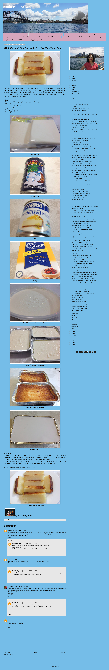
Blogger (57, 666)
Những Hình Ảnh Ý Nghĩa (53, 37)
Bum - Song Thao (76, 106)
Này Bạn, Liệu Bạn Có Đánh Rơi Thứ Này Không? (83, 236)
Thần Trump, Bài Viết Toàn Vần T (79, 270)
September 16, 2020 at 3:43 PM (30, 602)
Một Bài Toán (75, 202)
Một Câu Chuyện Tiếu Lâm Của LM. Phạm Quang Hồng (84, 155)
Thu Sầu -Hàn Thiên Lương (78, 100)
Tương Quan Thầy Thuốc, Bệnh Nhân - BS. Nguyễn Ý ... (84, 274)
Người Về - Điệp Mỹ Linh (77, 208)
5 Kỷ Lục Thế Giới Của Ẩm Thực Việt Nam (81, 255)
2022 (72, 85)
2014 (72, 342)
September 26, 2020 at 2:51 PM (20, 620)
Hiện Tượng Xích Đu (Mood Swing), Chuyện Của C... (84, 170)
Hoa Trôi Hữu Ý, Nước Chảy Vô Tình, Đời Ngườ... (83, 210)
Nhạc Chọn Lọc (69, 34)
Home (35, 652)
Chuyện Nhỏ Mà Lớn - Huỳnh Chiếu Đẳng (81, 185)
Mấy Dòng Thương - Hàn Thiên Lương (80, 119)
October (74, 96)
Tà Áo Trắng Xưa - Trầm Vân (78, 214)
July (73, 315)
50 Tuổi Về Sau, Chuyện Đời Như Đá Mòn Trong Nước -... (85, 272)
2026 (72, 76)
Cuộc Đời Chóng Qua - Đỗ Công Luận (80, 227)
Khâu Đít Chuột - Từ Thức (78, 299)
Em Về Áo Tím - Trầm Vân (78, 159)
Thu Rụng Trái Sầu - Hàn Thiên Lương (80, 257)
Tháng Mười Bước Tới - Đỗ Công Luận (80, 108)
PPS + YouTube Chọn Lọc (37, 37)
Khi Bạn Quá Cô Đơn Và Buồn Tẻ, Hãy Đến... (82, 151)
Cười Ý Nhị (24, 37)
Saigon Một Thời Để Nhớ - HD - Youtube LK (82, 253)
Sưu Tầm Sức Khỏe (81, 34)
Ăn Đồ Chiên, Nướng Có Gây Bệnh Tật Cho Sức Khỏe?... (84, 138)
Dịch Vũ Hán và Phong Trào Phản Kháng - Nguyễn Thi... (84, 121)
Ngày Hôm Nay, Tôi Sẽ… (77, 295)
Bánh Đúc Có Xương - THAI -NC (79, 110)
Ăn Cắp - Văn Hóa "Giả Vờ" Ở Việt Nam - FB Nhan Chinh (85, 157)
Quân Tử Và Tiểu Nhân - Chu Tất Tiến (80, 291)
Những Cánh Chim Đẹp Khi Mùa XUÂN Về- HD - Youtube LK (86, 123)
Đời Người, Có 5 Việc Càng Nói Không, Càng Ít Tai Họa (84, 117)
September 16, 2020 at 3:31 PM (30, 543)
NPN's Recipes (92, 34)
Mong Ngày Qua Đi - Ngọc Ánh (79, 265)
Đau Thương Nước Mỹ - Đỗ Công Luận (80, 267)
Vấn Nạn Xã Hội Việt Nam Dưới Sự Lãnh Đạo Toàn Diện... (85, 248)
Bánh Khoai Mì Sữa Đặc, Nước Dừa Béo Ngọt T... (83, 240)
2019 (72, 331)
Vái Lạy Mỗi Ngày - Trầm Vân (79, 136)
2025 (72, 78)
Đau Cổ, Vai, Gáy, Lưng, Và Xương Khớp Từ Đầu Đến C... (85, 206)
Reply (9, 537)
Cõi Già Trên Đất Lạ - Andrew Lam (80, 197)
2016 (72, 338)
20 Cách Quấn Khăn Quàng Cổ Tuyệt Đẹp (81, 168)
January (74, 328)
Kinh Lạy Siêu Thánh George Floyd (80, 187)
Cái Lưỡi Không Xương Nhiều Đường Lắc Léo (82, 212)
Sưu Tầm (32, 34)
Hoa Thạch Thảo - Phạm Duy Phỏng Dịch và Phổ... (83, 278)
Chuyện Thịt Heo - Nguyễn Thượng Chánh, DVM (83, 229)
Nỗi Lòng (74, 287)
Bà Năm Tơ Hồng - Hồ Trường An (79, 234)
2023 (72, 83)
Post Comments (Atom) (15, 654)
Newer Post (7, 652)
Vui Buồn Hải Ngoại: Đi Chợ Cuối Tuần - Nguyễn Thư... (84, 148)
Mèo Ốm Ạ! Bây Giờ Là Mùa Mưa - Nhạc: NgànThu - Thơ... (85, 114)
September (74, 98)
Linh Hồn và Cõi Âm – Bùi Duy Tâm (80, 259)
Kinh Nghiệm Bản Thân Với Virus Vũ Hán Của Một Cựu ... (85, 165)
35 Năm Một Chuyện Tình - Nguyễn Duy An (82, 161)
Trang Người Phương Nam (12, 37)
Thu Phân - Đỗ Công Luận (78, 183)
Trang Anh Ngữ (97, 37)
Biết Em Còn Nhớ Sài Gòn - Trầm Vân (80, 238)
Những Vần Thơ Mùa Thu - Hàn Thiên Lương (82, 276)
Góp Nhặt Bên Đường (56, 34)
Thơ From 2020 (72, 37)
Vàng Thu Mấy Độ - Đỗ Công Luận (80, 140)
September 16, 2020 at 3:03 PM (21, 586)
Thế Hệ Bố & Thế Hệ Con (77, 134)
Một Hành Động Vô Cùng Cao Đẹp (80, 176)
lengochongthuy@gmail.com (14, 559)
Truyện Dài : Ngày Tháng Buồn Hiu (33, 39)
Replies (11, 540)
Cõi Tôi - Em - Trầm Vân (77, 178)
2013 (72, 344)
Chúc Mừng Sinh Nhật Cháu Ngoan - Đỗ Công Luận (83, 163)
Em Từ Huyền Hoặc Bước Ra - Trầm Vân (81, 285)
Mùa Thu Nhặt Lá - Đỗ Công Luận (79, 131)
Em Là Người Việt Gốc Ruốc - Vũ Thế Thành (82, 263)
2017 (72, 335)
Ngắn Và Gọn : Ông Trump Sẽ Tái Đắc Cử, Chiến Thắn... (84, 221)
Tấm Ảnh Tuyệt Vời (76, 112)
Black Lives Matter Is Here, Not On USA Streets (82, 146)
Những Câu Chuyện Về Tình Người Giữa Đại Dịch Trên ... (85, 102)
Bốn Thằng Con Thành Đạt (78, 297)
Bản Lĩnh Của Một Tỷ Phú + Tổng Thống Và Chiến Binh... (85, 174)
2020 (72, 89)
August (74, 313)
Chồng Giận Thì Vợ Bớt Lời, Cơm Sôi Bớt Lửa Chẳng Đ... (85, 280)
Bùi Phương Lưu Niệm (84, 37)
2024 (72, 80)
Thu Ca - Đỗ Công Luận (77, 204)
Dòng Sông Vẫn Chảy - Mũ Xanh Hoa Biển (81, 193)
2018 (72, 333)
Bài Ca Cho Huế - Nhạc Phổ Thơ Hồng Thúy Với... (83, 293)
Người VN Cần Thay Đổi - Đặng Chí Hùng (81, 225)
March (73, 324)
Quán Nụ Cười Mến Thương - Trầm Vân (81, 191)
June (73, 317)
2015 (72, 340)
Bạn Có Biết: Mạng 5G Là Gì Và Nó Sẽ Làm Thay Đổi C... (85, 129)
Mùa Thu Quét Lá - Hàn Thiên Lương (80, 172)
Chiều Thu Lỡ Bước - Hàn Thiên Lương (81, 223)
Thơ (64, 37)
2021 (72, 87)
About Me (15, 34)
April (73, 322)
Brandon (10, 530)
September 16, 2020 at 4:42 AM (19, 530)
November (74, 93)
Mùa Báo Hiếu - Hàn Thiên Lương (79, 153)
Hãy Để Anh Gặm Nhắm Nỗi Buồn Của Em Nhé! (83, 282)
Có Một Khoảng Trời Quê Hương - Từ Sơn (81, 180)
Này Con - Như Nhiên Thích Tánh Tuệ (80, 195)
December (74, 91)
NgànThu (10, 620)
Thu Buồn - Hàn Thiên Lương (78, 199)
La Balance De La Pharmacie (78, 142)
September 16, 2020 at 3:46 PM (30, 571)
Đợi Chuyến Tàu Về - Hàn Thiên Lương (81, 301)
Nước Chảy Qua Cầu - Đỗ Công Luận (80, 289)
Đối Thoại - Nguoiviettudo (78, 189)
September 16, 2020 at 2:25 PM (28, 559)
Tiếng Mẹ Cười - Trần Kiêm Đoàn (79, 308)
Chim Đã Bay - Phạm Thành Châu (79, 125)
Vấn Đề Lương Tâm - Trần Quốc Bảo (80, 104)
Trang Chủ (7, 34)
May (73, 319)
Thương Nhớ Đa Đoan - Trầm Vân (79, 306)
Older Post (63, 652)
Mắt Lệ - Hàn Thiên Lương (78, 231)
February (74, 326)
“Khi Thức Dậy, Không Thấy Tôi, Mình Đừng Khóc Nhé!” (85, 304)
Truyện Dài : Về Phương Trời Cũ (13, 39)
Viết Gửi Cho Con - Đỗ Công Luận (79, 242)
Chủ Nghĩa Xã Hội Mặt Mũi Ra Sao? (80, 144)
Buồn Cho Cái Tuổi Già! (77, 250)
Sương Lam (10, 586)
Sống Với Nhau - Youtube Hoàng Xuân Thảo (82, 246)
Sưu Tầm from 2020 (42, 34)
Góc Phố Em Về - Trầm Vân (78, 127)
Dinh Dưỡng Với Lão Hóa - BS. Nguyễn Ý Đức (82, 244)
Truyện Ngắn (23, 34)
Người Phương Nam (17, 6)
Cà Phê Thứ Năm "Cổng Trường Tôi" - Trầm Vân (83, 261)
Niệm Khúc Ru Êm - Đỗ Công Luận (80, 310)
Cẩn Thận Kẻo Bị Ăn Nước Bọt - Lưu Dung (81, 216)
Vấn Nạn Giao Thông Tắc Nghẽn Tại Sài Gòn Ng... (83, 219)
